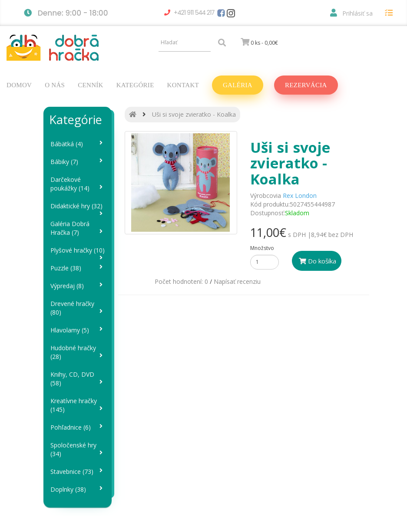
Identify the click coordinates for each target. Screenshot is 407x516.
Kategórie (135, 85)
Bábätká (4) (77, 144)
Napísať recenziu (237, 281)
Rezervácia (306, 85)
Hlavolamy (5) (77, 330)
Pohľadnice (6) (77, 427)
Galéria (237, 85)
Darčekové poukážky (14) (77, 183)
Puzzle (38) (77, 268)
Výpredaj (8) (77, 286)
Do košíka (317, 260)
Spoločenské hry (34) (77, 449)
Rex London (300, 195)
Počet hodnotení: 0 (181, 281)
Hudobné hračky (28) (77, 352)
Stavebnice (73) (77, 471)
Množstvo (262, 248)
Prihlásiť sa (351, 13)
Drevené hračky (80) (77, 307)
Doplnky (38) (77, 489)
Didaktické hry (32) (77, 208)
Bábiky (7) (77, 162)
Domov (19, 85)
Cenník (90, 85)
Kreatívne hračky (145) (77, 405)
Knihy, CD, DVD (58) (77, 378)
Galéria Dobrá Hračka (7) (77, 228)
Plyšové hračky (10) (77, 253)
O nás (55, 85)
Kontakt (183, 85)
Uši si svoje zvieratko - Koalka (194, 114)
